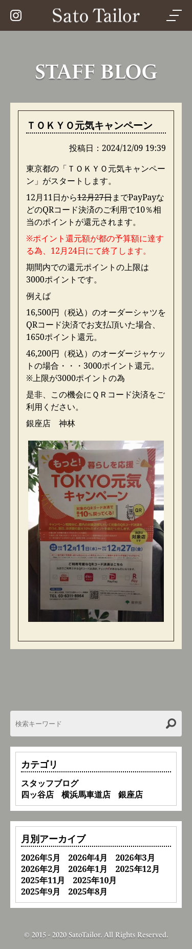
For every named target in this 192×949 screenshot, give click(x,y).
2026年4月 (88, 857)
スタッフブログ (49, 783)
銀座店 (130, 794)
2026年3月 (135, 857)
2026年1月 (88, 869)
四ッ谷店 (37, 794)
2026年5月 (40, 857)
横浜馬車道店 (86, 794)
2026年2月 (40, 869)
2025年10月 (95, 880)
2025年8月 (88, 891)
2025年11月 (43, 880)
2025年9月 (40, 891)
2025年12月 (137, 869)
